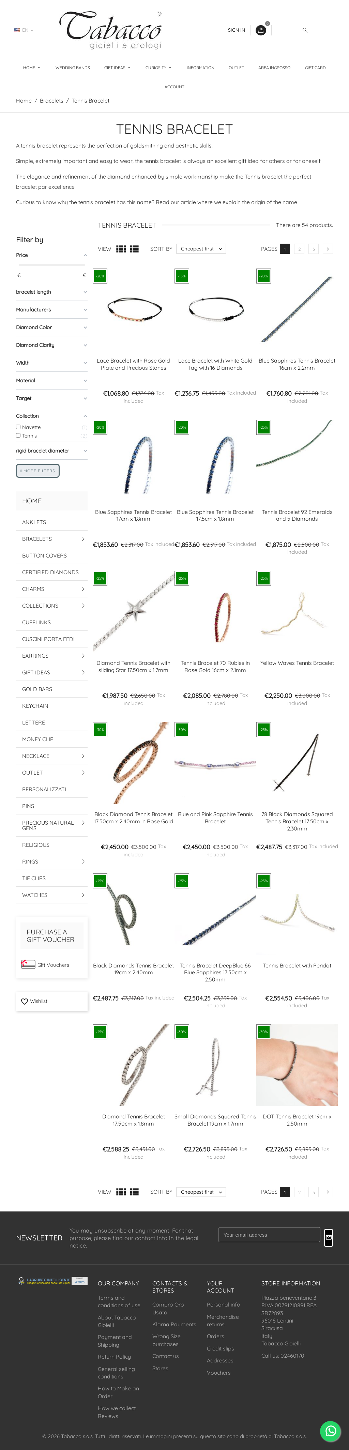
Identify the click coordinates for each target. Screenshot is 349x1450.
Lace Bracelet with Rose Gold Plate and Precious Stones (133, 364)
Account (174, 86)
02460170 (59, 30)
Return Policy (114, 1356)
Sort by (161, 248)
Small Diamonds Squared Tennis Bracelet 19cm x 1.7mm (215, 1120)
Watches (34, 894)
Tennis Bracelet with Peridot (297, 965)
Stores (160, 1368)
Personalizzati (44, 789)
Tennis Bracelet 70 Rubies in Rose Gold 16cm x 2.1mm (215, 666)
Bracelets (37, 538)
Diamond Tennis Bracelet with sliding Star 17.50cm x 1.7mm (133, 666)
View (104, 248)
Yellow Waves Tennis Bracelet (297, 662)
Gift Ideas (115, 67)
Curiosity (156, 67)
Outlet (236, 67)
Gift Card (315, 67)
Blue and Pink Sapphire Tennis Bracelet (215, 818)
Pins (28, 806)
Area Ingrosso (274, 67)
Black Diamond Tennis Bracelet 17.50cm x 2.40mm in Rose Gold (133, 818)
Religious (35, 844)
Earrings (35, 655)
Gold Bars (37, 689)
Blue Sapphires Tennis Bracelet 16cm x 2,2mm (297, 364)
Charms (33, 588)
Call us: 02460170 (282, 1355)
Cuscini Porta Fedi (48, 639)
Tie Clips (34, 878)
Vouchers (219, 1372)
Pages (269, 248)
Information (200, 67)
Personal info (223, 1304)
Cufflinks (36, 622)
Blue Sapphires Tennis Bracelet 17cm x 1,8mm (133, 515)
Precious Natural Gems (48, 825)
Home (29, 67)
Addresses (220, 1360)
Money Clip (38, 739)
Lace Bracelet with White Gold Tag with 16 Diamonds (215, 364)
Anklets (34, 522)
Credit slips (220, 1348)
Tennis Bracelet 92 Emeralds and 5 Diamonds (297, 515)
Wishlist (33, 1001)
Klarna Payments (174, 1324)
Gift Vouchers (53, 965)
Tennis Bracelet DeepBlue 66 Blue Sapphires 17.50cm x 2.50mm (215, 972)
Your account (220, 1287)
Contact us (165, 1356)
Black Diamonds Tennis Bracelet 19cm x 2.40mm (133, 969)
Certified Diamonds (50, 572)
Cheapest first (203, 248)
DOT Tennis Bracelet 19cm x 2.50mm (297, 1120)
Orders (215, 1336)
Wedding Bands (73, 67)
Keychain (35, 705)
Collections (40, 605)
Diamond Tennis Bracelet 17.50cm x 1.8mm (133, 1120)
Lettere (33, 722)
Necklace (35, 755)
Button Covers (44, 555)
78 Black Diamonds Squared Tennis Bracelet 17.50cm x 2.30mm (297, 821)
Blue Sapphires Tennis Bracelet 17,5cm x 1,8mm (215, 515)
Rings (30, 861)
